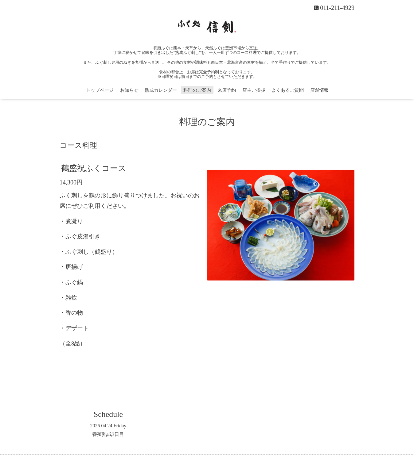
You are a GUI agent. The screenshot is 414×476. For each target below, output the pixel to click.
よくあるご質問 (287, 90)
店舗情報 (319, 90)
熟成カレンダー (161, 90)
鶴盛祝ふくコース (93, 168)
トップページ (100, 90)
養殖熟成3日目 (108, 434)
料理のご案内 (197, 90)
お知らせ (129, 90)
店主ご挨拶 (253, 90)
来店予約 (226, 90)
